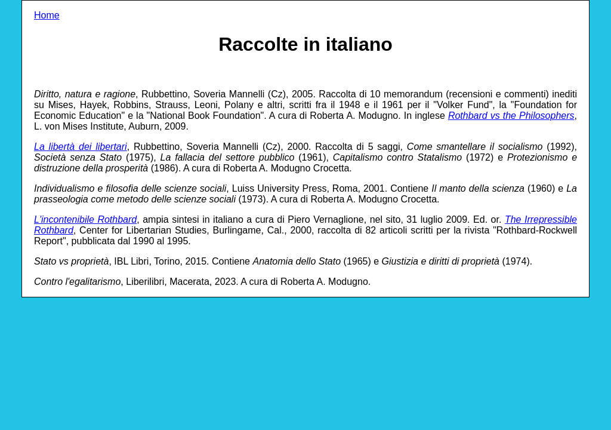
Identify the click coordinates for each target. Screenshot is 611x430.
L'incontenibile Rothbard (85, 219)
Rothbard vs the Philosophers (511, 115)
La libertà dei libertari (80, 147)
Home (47, 15)
